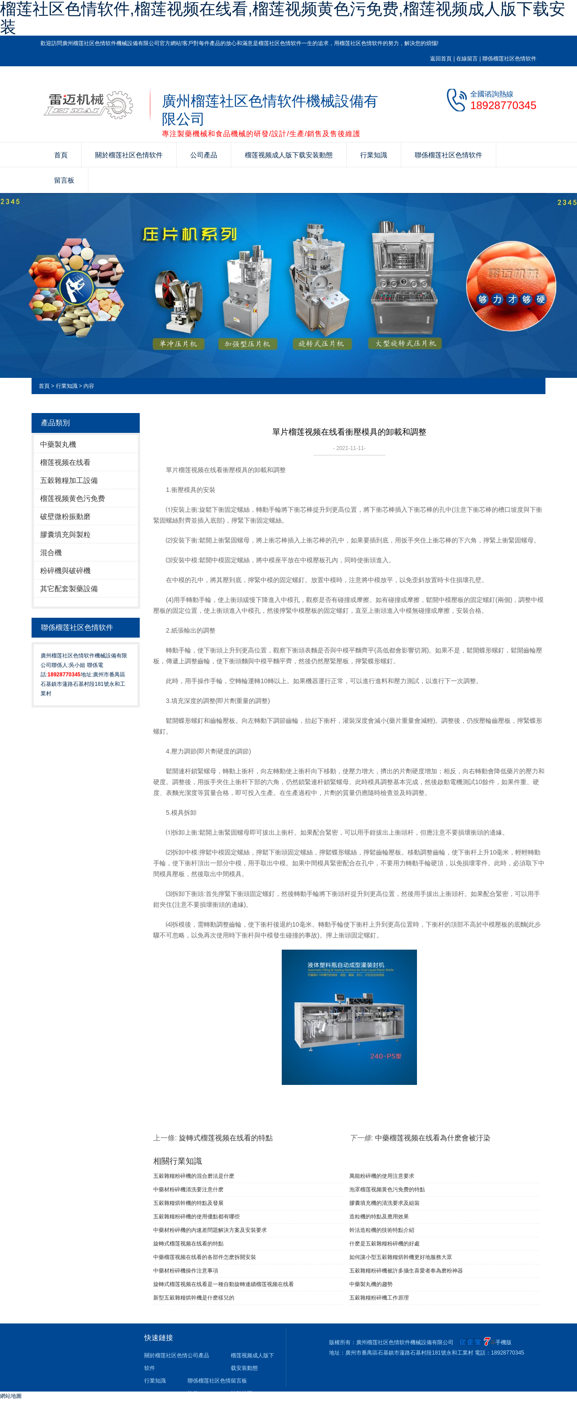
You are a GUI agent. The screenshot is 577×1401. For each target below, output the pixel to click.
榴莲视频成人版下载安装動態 (289, 155)
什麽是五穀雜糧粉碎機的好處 (384, 1243)
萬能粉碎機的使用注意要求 (381, 1176)
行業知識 (373, 155)
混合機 (51, 552)
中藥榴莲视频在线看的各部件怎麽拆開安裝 (204, 1257)
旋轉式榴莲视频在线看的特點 (226, 1138)
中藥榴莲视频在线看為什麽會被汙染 (432, 1138)
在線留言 (467, 58)
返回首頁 (441, 58)
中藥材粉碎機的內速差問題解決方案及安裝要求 (210, 1230)
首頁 (61, 155)
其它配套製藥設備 (69, 589)
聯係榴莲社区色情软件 (509, 58)
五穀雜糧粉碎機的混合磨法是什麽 (193, 1176)
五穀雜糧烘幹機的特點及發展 (188, 1203)
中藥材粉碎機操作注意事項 (185, 1271)
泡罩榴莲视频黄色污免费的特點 (387, 1189)
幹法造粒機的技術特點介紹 (381, 1230)
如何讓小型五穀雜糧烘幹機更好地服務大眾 (400, 1257)
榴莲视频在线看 (65, 462)
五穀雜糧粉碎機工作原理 (379, 1298)
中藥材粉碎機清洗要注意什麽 (188, 1189)
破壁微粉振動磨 (65, 516)
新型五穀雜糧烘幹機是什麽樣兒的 (193, 1298)
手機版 (503, 1342)
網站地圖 (11, 1396)
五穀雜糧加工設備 (69, 480)
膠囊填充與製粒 (65, 534)
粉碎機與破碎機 (65, 570)
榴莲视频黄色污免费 (72, 498)
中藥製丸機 (58, 444)
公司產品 (203, 155)
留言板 (64, 180)
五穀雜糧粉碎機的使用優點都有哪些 (196, 1216)
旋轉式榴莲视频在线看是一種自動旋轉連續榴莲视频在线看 (223, 1284)
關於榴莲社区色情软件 (129, 155)
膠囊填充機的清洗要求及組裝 (384, 1203)
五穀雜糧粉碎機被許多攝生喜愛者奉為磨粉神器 (406, 1271)
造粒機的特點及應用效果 (379, 1216)
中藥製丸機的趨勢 (371, 1284)
